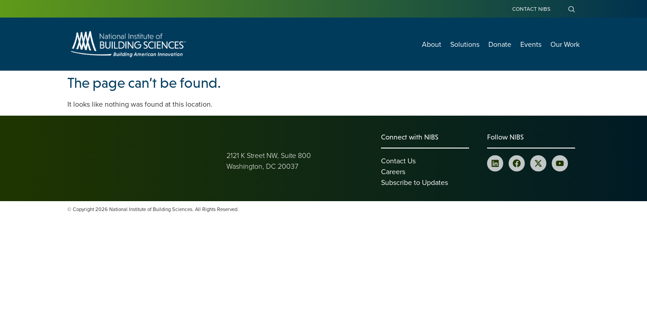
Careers (393, 171)
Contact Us (398, 161)
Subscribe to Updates (414, 182)
